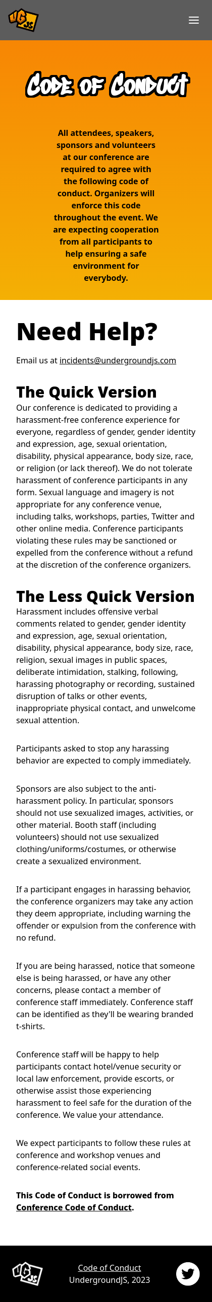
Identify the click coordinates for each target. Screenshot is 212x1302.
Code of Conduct (109, 1267)
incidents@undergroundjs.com (118, 360)
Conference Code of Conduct (74, 1207)
